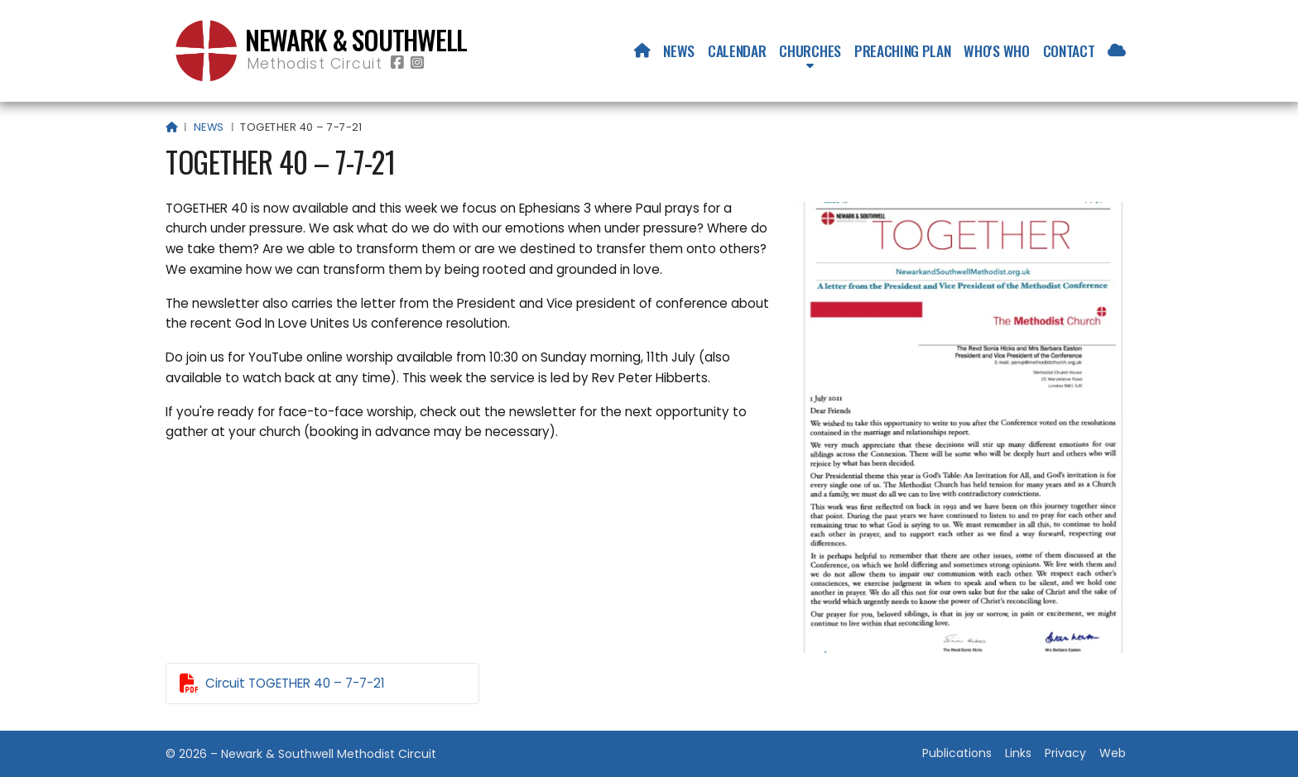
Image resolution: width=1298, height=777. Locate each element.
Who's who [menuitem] (996, 50)
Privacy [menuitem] (1065, 753)
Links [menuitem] (1018, 753)
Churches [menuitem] (809, 50)
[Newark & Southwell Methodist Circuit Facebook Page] (397, 63)
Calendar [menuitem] (737, 50)
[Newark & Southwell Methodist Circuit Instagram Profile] (417, 63)
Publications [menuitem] (957, 753)
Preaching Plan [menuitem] (902, 50)
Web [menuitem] (1112, 753)
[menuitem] (642, 50)
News (209, 127)
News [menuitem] (679, 50)
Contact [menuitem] (1069, 50)
